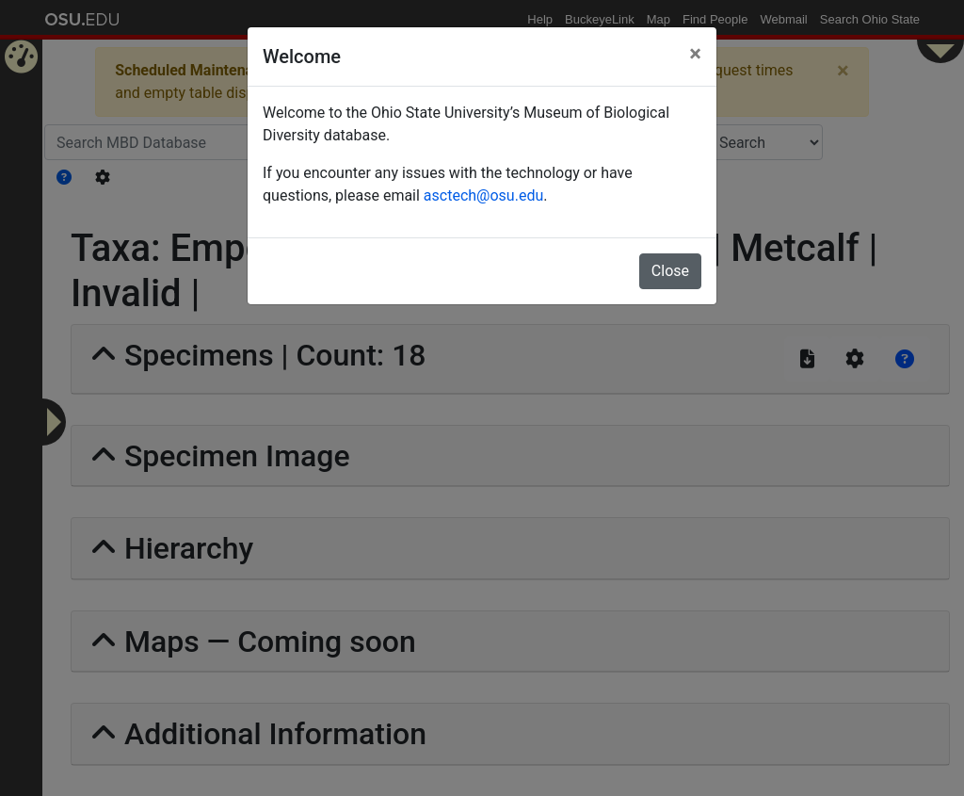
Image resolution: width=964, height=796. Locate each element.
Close (670, 271)
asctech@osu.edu (483, 195)
